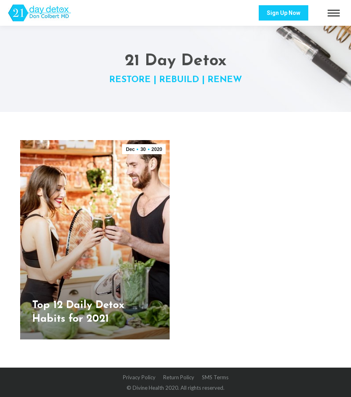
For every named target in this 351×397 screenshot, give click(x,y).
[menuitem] (139, 377)
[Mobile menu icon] (333, 13)
